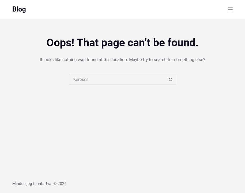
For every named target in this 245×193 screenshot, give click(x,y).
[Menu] (230, 9)
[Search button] (171, 79)
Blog (19, 9)
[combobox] (117, 79)
